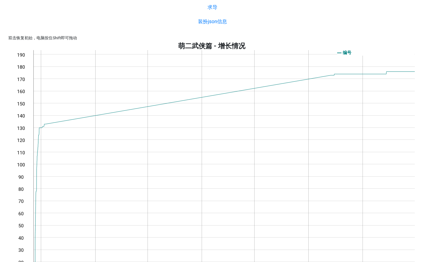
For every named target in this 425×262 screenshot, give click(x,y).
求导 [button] (212, 7)
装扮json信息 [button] (212, 21)
